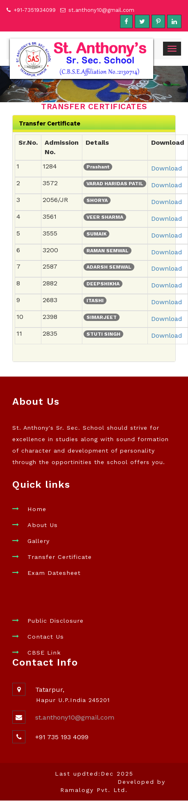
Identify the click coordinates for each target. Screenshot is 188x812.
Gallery (38, 541)
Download (166, 168)
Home (36, 509)
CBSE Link (44, 652)
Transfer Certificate (59, 557)
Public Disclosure (55, 620)
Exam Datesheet (54, 573)
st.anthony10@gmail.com (101, 10)
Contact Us (45, 636)
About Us (42, 525)
